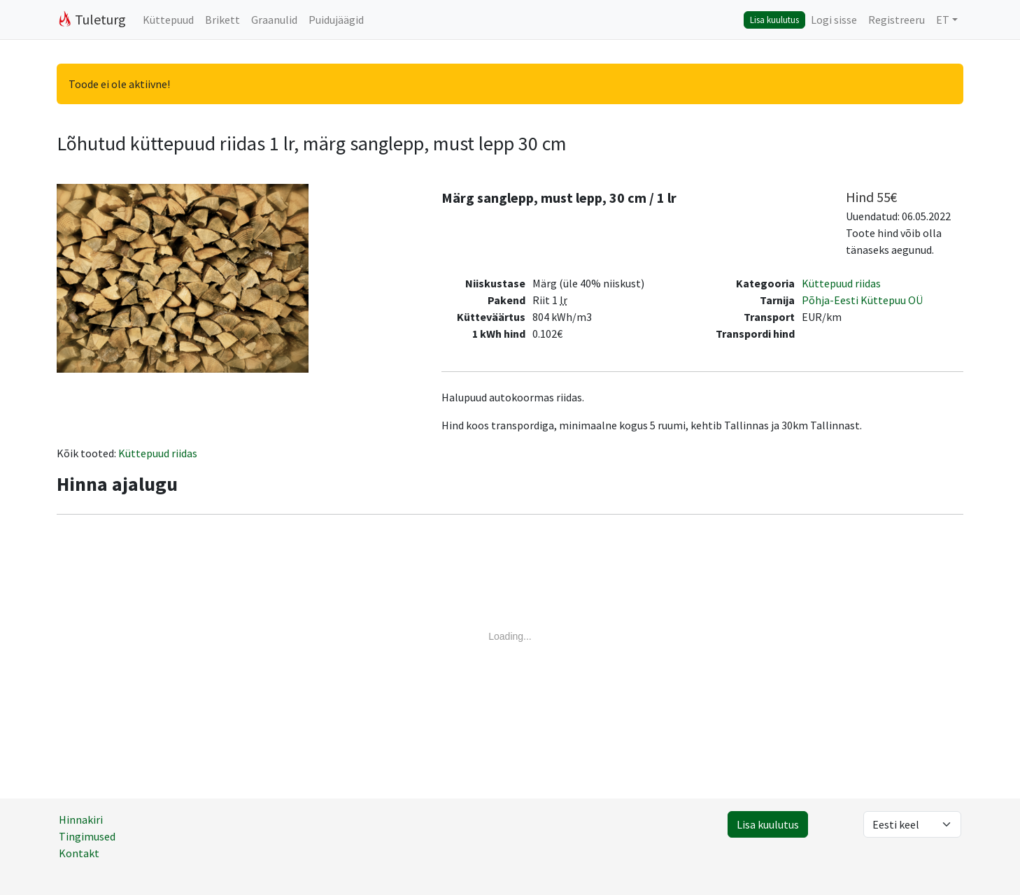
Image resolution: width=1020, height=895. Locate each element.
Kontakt (79, 853)
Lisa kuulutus (774, 19)
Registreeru (896, 20)
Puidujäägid (336, 20)
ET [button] (942, 20)
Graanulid (274, 20)
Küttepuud (168, 20)
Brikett (222, 20)
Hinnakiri (81, 819)
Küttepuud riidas (841, 283)
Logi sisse (834, 20)
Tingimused (87, 836)
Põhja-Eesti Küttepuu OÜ (862, 300)
